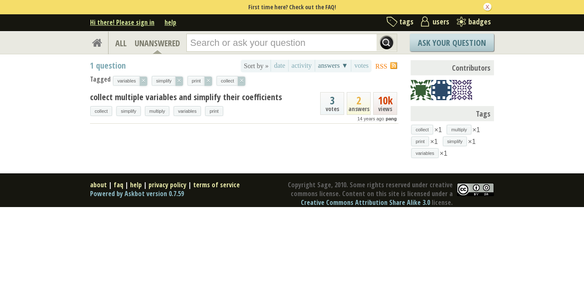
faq (118, 184)
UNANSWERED (157, 43)
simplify (128, 111)
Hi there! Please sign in (122, 22)
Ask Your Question (452, 42)
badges (479, 21)
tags (406, 21)
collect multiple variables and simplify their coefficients (186, 97)
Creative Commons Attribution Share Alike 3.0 (365, 202)
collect (101, 111)
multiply (157, 111)
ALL (121, 43)
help (170, 22)
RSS (381, 66)
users (441, 21)
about (98, 184)
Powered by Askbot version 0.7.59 (137, 193)
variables (187, 111)
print (214, 111)
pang (391, 118)
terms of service (216, 184)
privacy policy (167, 184)
